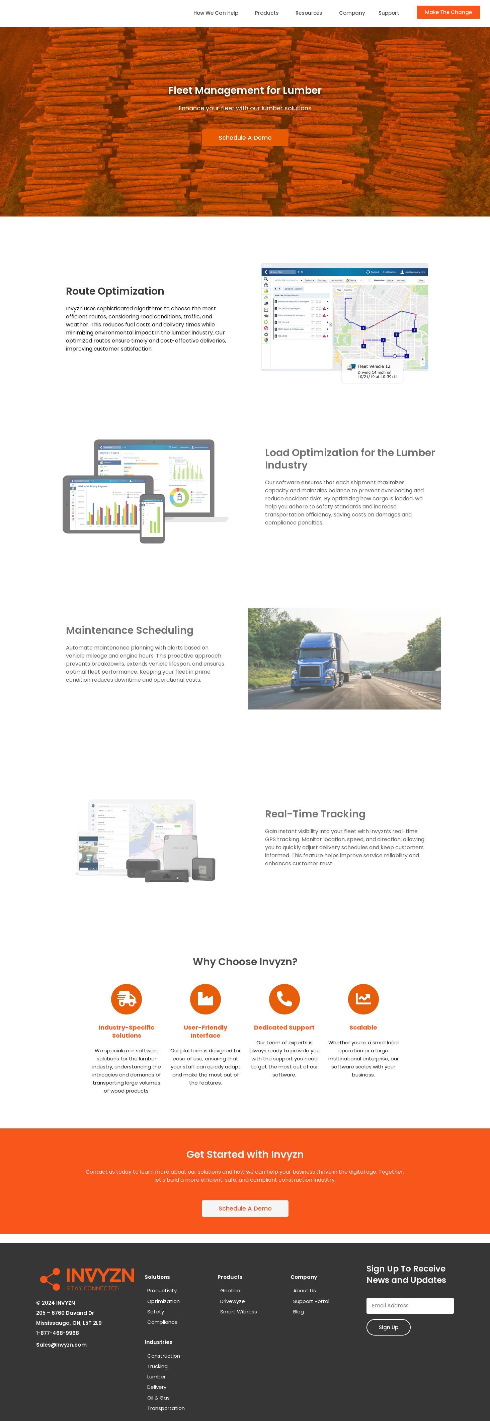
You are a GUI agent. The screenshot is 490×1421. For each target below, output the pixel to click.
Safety (155, 1311)
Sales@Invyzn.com (62, 1343)
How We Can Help (217, 12)
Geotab (230, 1290)
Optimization (163, 1301)
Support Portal (311, 1301)
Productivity (162, 1290)
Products (268, 12)
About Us (304, 1290)
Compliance (162, 1321)
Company (352, 12)
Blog (298, 1311)
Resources (311, 12)
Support (389, 12)
